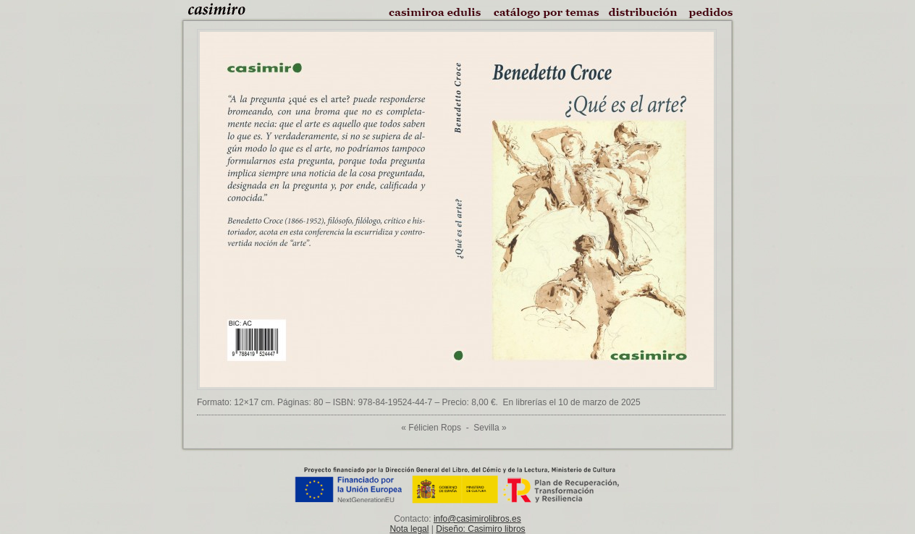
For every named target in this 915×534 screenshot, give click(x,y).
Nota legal (409, 529)
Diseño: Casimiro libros (480, 529)
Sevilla (486, 428)
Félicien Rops (434, 428)
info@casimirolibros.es (477, 519)
